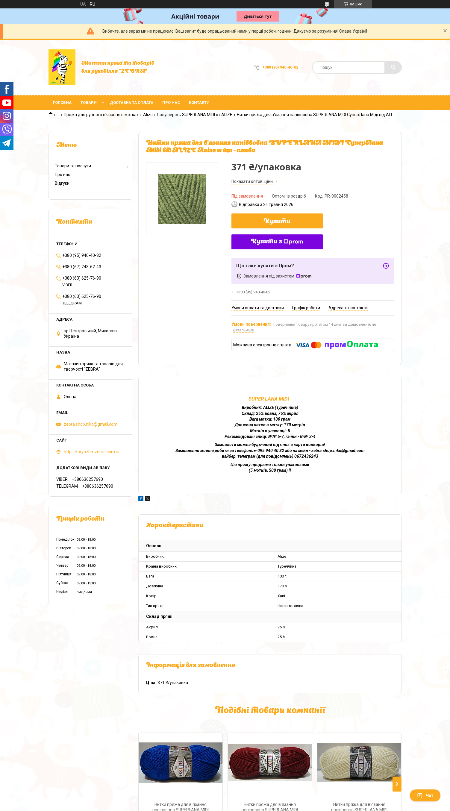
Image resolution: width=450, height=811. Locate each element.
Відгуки (62, 183)
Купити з (277, 242)
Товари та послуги (73, 165)
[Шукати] (393, 67)
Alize (148, 114)
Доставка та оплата (131, 102)
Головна (62, 102)
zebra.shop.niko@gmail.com (90, 424)
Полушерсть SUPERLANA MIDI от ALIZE (194, 114)
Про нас (171, 102)
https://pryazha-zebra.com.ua (92, 451)
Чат (425, 795)
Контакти (199, 102)
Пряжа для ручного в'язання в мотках (101, 114)
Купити (277, 222)
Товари (89, 102)
